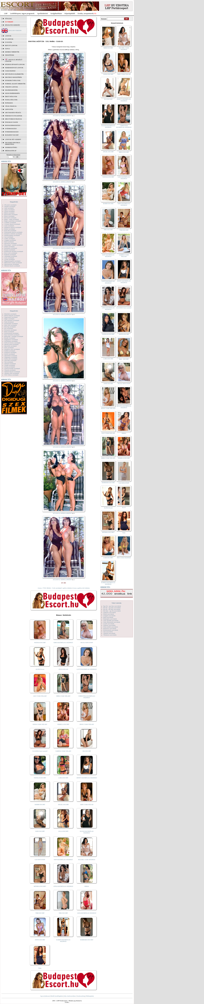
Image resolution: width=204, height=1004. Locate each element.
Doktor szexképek (9, 229)
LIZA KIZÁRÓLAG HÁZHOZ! (86, 913)
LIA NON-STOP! (40, 859)
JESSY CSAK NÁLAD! (87, 724)
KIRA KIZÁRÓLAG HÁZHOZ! (63, 642)
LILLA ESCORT (63, 831)
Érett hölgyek (11, 96)
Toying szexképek (9, 367)
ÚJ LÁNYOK (9, 39)
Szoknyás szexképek (10, 352)
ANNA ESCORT (108, 74)
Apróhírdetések (42, 13)
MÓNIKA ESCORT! (40, 886)
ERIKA (87, 886)
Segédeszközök (11, 90)
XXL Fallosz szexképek (11, 375)
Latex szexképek (9, 258)
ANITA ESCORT (40, 940)
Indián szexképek (9, 246)
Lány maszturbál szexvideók (111, 622)
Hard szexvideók (108, 617)
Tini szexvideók (108, 631)
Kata (40, 968)
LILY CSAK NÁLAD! (40, 696)
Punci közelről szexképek (11, 335)
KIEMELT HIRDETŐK (12, 52)
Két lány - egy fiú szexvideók (112, 611)
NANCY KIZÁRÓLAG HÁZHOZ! (124, 100)
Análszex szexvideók (109, 612)
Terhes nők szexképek (10, 359)
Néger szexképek (9, 319)
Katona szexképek (9, 250)
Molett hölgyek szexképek (12, 315)
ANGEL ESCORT (63, 804)
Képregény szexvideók (110, 619)
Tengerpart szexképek (10, 357)
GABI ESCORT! (108, 557)
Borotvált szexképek (10, 217)
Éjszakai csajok (11, 122)
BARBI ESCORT (40, 804)
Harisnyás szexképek (10, 243)
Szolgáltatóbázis (56, 13)
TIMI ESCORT (39, 913)
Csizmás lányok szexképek (12, 224)
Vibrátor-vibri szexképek (11, 373)
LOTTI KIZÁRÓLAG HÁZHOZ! (87, 669)
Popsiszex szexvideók (109, 628)
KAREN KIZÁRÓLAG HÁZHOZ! (63, 940)
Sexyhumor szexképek (11, 341)
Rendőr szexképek (9, 338)
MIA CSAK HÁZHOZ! (124, 557)
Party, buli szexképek (10, 325)
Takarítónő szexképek (10, 355)
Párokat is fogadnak (13, 116)
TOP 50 (7, 48)
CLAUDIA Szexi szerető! (40, 751)
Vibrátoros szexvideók (110, 635)
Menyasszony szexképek (11, 264)
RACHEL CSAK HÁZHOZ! (86, 859)
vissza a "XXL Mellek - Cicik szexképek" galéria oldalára (55, 588)
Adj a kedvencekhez (70, 996)
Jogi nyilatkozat (45, 996)
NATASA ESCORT (40, 642)
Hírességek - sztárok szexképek (13, 245)
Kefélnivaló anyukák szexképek (13, 251)
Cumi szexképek (9, 226)
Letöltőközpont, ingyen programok (22, 13)
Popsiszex (9, 103)
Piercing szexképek (10, 327)
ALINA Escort (40, 669)
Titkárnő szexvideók (109, 633)
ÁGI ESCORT (87, 751)
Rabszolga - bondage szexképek (13, 336)
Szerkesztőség (81, 996)
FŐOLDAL (8, 18)
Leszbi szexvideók (108, 623)
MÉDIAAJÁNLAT (10, 150)
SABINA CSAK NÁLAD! (63, 751)
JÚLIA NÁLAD (63, 669)
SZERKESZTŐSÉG (11, 147)
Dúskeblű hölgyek (12, 80)
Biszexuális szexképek (11, 214)
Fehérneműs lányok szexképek (13, 232)
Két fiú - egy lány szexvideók (112, 607)
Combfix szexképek (10, 222)
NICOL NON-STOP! (87, 642)
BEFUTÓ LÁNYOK (11, 45)
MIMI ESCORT (108, 48)
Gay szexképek (8, 237)
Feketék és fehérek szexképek (13, 234)
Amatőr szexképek (9, 206)
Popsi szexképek (9, 331)
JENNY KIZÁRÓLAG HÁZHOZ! (87, 778)
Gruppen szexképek (10, 240)
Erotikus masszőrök (13, 77)
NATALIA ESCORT (40, 778)
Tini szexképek (8, 362)
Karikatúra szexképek (10, 248)
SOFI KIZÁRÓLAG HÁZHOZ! (63, 859)
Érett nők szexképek (10, 230)
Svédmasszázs (11, 128)
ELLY (124, 507)
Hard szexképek (9, 242)
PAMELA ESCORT (63, 724)
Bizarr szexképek (9, 216)
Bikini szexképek (9, 213)
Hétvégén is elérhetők (14, 74)
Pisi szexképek (8, 328)
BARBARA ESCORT (86, 940)
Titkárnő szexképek (10, 363)
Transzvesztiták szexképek (12, 368)
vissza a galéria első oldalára (81, 588)
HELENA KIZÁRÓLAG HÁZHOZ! (124, 406)
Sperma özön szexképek (11, 344)
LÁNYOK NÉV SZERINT (13, 139)
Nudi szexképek (9, 322)
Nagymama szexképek (11, 317)
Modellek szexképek (10, 314)
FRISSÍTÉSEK (9, 55)
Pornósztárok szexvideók (110, 630)
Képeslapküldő (70, 13)
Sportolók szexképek (10, 346)
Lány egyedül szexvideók (110, 620)
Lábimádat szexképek (10, 256)
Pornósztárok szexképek (11, 333)
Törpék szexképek (9, 365)
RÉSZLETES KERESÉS (12, 25)
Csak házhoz (10, 71)
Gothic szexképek (9, 238)
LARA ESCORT (63, 778)
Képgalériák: (14, 202)
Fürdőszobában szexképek (12, 235)
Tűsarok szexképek (10, 370)
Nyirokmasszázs (11, 132)
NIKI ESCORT (63, 913)
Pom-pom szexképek (10, 330)
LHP (5, 13)
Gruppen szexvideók (109, 615)
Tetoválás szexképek (10, 360)
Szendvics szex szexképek (12, 349)
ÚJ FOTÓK (8, 42)
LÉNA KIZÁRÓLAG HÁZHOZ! (63, 886)
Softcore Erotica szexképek (12, 343)
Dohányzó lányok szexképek (12, 227)
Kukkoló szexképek (10, 254)
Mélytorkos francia (13, 119)
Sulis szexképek (9, 347)
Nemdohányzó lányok (14, 67)
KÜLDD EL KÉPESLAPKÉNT (62, 115)
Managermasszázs (12, 125)
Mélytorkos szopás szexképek (13, 262)
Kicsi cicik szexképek (10, 253)
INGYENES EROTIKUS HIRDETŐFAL (12, 143)
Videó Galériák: (117, 603)
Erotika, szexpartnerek (85, 13)
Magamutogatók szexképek (12, 261)
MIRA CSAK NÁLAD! (63, 696)
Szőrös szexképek (9, 354)
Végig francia (10, 106)
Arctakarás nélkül (13, 112)
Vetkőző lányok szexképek (12, 371)
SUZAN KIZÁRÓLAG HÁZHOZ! (87, 832)
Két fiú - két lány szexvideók (111, 609)
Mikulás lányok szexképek (12, 266)
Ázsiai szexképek (9, 211)
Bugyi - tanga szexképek (11, 219)
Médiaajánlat (90, 996)
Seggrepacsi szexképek (11, 339)
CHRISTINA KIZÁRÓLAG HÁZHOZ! (86, 696)
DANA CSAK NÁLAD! (40, 724)
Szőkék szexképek (9, 351)
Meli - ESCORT (124, 359)
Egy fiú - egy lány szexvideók (112, 606)
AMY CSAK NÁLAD (86, 804)
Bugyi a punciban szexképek (12, 221)
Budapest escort (12, 135)
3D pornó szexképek (10, 205)
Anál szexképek (9, 208)
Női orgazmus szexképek (11, 320)
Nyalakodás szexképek (11, 323)
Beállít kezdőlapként (57, 996)
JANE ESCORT (40, 831)
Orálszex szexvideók (109, 625)
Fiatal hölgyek (11, 99)
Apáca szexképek (9, 209)
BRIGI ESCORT (124, 152)
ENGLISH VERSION (14, 30)
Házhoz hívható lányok (15, 64)
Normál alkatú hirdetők (15, 83)
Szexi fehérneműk (12, 93)
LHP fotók (9, 109)
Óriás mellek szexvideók (110, 627)
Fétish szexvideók (108, 614)
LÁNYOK (8, 36)
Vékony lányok (11, 87)
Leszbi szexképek (9, 259)
